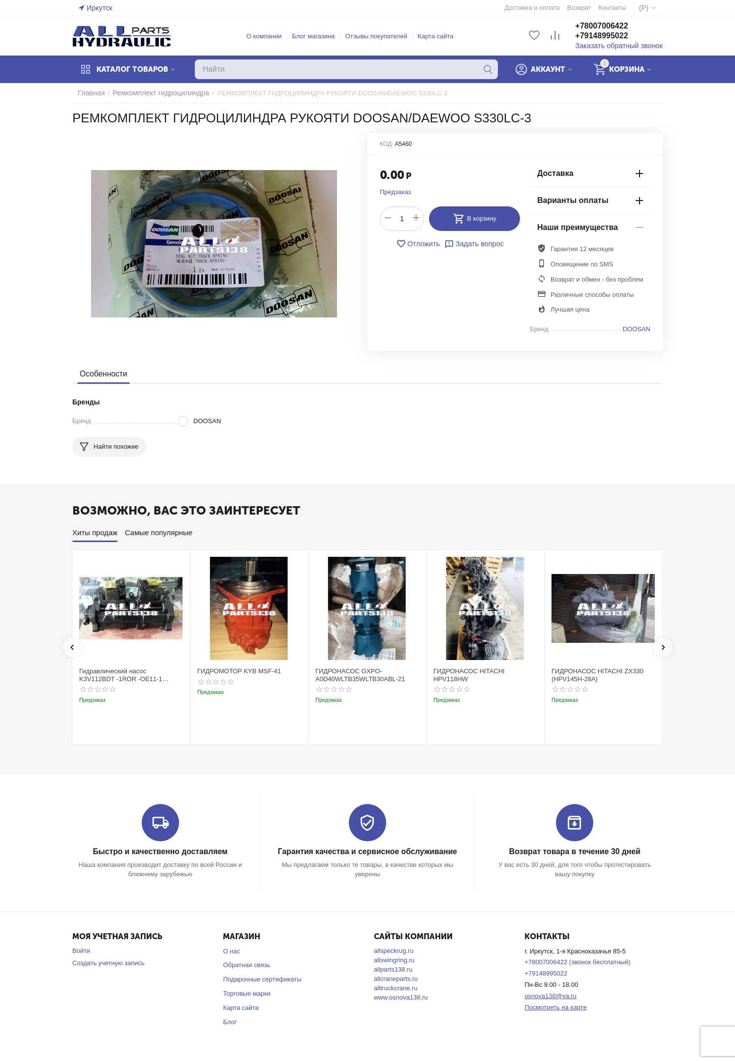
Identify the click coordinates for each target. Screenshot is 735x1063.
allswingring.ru (394, 959)
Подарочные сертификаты (262, 979)
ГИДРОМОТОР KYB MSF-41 (239, 671)
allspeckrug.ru (394, 950)
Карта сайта (440, 36)
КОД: (386, 144)
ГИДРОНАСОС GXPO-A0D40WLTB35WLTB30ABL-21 (360, 675)
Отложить (420, 244)
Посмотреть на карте (555, 1006)
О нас (231, 950)
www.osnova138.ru (401, 997)
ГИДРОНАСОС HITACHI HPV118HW (469, 675)
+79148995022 (610, 36)
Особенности (102, 374)
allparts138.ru (393, 969)
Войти (81, 950)
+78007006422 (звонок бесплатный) (577, 962)
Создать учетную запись (108, 962)
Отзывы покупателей (381, 36)
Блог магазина (318, 36)
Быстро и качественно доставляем (160, 851)
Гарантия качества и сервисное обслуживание (367, 851)
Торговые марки (247, 993)
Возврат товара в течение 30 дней (574, 851)
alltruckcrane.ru (396, 987)
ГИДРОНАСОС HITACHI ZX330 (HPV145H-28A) (597, 675)
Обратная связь (246, 965)
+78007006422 (610, 26)
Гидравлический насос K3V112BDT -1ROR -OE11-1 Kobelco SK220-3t (120, 675)
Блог (230, 1021)
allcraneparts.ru (396, 978)
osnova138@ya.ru (550, 995)
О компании (268, 36)
